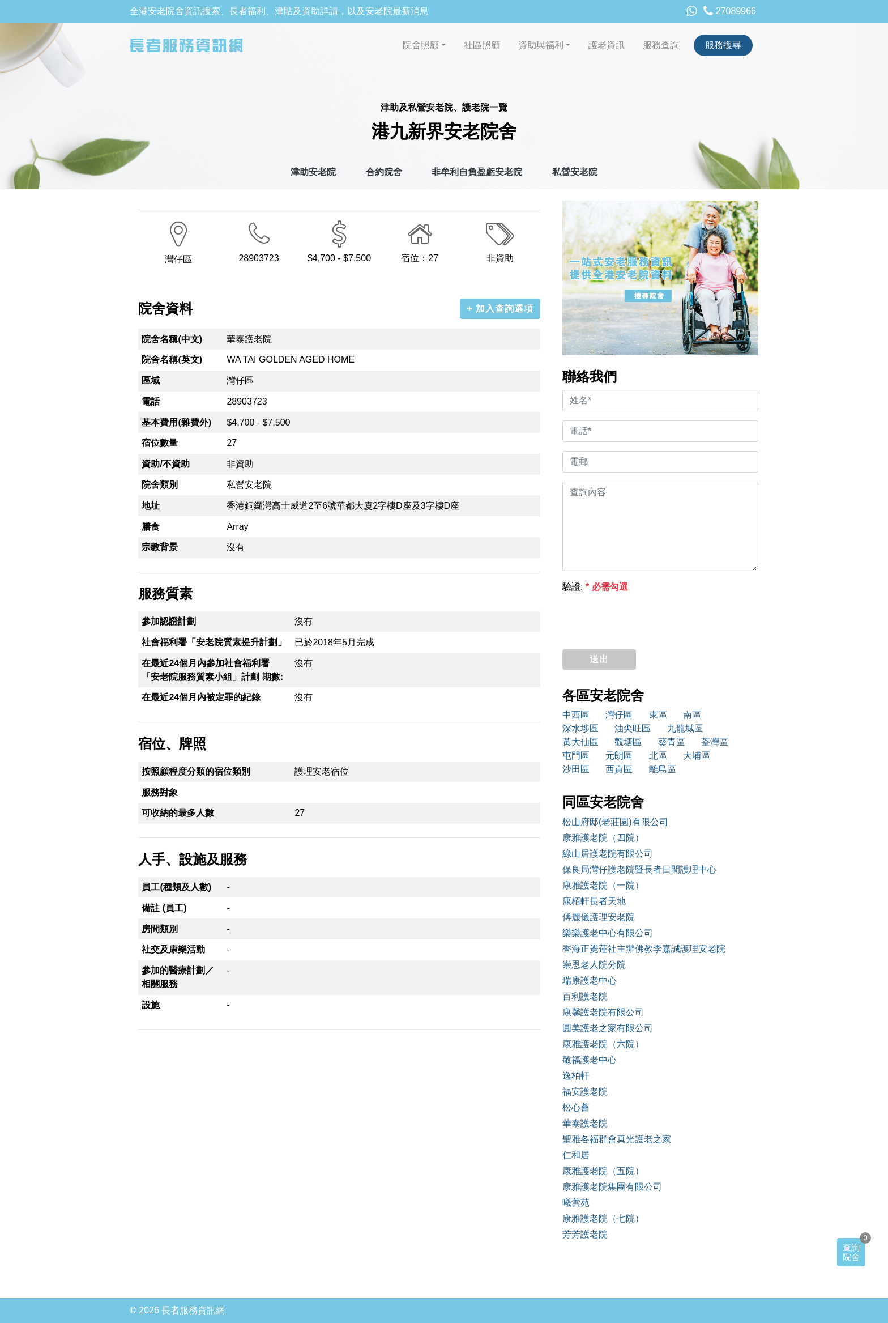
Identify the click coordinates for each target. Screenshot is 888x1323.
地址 (151, 506)
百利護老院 (585, 996)
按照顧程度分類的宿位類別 (196, 771)
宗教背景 (160, 547)
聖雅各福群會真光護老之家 (616, 1139)
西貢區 (619, 769)
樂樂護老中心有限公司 (607, 933)
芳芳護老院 (585, 1234)
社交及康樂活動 (173, 949)
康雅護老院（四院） (603, 838)
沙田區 (576, 769)
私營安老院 (574, 172)
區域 (151, 380)
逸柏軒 (576, 1075)
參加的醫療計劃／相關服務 (178, 977)
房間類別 (160, 929)
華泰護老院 (585, 1123)
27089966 (729, 11)
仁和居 (576, 1155)
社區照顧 (482, 45)
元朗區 (619, 755)
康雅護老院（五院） (603, 1171)
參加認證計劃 (169, 621)
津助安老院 (313, 172)
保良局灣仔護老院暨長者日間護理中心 (639, 869)
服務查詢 (661, 45)
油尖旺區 (632, 728)
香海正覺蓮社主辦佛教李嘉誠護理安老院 (643, 949)
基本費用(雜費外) (176, 422)
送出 (599, 659)
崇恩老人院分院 (594, 964)
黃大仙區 (580, 742)
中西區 (576, 715)
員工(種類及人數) (176, 887)
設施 (151, 1005)
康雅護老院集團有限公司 (612, 1187)
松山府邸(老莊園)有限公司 (615, 822)
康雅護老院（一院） (603, 885)
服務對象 (160, 792)
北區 (658, 755)
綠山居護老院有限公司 (607, 853)
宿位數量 (160, 443)
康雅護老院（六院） (603, 1044)
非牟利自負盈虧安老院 (477, 172)
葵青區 (671, 742)
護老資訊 (606, 45)
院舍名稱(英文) (172, 359)
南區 (692, 715)
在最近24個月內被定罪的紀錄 (201, 697)
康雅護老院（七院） (603, 1218)
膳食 (151, 526)
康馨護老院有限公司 (603, 1012)
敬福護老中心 (589, 1060)
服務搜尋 (723, 45)
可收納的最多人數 (178, 813)
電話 (151, 401)
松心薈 (576, 1107)
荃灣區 (714, 742)
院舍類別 (160, 485)
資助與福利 (540, 45)
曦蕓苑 (576, 1202)
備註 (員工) (164, 908)
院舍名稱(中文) (172, 339)
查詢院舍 (851, 1252)
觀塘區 (628, 742)
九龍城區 (685, 728)
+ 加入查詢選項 (500, 308)
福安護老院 (585, 1091)
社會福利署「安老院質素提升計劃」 (214, 642)
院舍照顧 (421, 45)
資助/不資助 (165, 464)
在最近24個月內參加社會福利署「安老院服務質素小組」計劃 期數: (212, 670)
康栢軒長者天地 (594, 901)
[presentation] (648, 618)
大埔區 (696, 755)
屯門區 (576, 755)
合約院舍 (384, 172)
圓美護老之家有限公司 (607, 1028)
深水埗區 (580, 728)
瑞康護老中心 (589, 980)
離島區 (662, 769)
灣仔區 (619, 715)
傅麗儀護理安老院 (598, 917)
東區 (658, 715)
